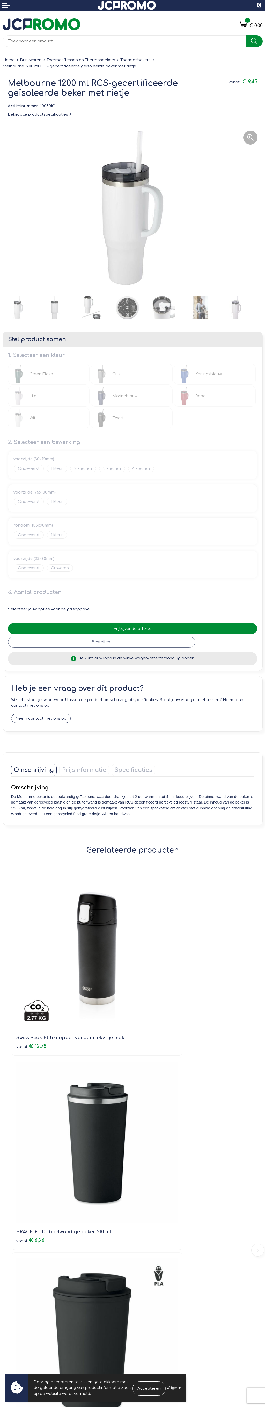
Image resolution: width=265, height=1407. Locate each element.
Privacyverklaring (151, 1285)
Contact (10, 1271)
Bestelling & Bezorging (25, 1278)
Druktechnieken (150, 1215)
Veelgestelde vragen (155, 1207)
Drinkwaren (30, 60)
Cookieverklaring (151, 1278)
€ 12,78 (31, 996)
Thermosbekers (135, 60)
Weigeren (174, 1388)
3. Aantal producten (35, 592)
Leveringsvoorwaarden (157, 1271)
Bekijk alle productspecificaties (39, 114)
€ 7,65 (30, 1141)
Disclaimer (145, 1293)
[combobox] (124, 41)
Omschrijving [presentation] (34, 770)
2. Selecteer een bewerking (44, 442)
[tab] (34, 770)
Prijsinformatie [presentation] (84, 770)
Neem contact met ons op (41, 718)
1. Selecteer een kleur (36, 355)
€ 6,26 (152, 996)
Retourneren (15, 1285)
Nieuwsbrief (146, 1200)
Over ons (144, 1193)
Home (9, 60)
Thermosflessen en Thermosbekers (81, 60)
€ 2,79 (152, 1141)
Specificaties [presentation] (133, 770)
